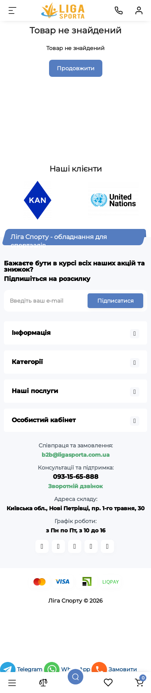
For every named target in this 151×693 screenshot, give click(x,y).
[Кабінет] (139, 10)
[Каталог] (12, 682)
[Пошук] (75, 676)
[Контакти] (119, 10)
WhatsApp (67, 669)
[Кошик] (139, 682)
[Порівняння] (43, 682)
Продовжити (76, 68)
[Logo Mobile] (63, 10)
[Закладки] (108, 682)
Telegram (22, 669)
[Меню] (12, 10)
